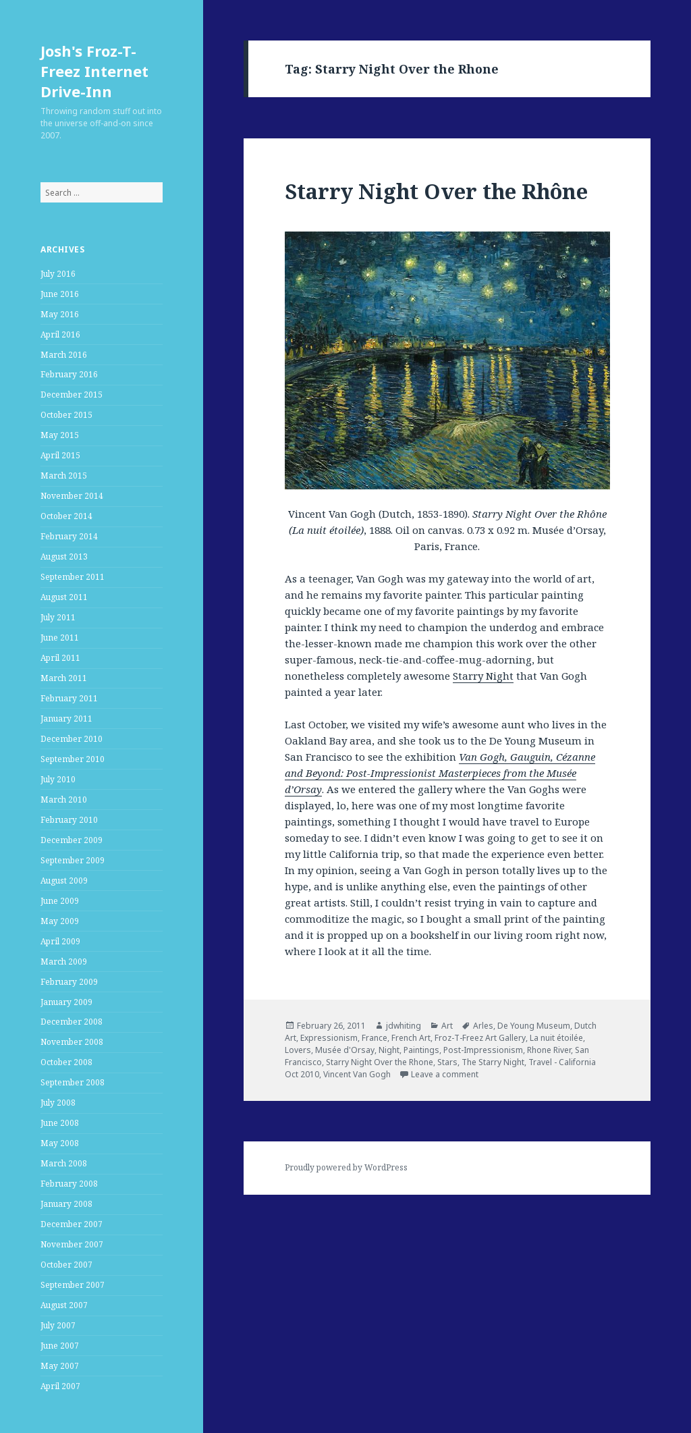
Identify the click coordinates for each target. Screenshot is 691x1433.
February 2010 (69, 820)
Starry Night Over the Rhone (379, 1062)
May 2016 (59, 314)
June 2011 (59, 637)
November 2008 (71, 1042)
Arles (483, 1025)
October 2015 (66, 415)
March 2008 (63, 1163)
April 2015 (60, 455)
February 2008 (69, 1183)
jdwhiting (403, 1025)
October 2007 (66, 1264)
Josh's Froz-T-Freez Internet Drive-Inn (94, 70)
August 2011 (64, 597)
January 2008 (66, 1204)
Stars (447, 1062)
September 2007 (72, 1285)
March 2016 (63, 354)
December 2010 (71, 739)
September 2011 (72, 577)
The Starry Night (493, 1062)
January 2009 (66, 1002)
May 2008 (59, 1143)
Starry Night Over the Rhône (436, 191)
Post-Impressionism (483, 1050)
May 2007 (59, 1366)
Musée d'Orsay (345, 1050)
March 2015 (63, 475)
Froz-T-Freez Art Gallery (480, 1038)
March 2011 (63, 678)
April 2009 (60, 941)
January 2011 (66, 718)
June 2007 (59, 1345)
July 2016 (58, 273)
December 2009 (71, 840)
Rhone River (549, 1050)
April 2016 (60, 334)
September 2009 (72, 860)
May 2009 (59, 921)
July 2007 (58, 1325)
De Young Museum (533, 1025)
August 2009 (64, 880)
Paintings (421, 1050)
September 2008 (72, 1082)
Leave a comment (444, 1074)
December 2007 (71, 1224)
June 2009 (59, 901)
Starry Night (483, 675)
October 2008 (66, 1062)
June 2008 (59, 1123)
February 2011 (69, 698)
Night (389, 1050)
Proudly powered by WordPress (346, 1167)
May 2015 (59, 435)
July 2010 (58, 779)
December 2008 (71, 1021)
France (374, 1038)
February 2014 (69, 536)
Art (447, 1025)
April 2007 (60, 1386)
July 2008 (58, 1102)
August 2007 (64, 1305)
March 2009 (63, 961)
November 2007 (71, 1244)
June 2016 (59, 294)
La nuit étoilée (556, 1038)
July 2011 (58, 617)
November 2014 (71, 496)
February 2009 (69, 982)
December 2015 (71, 394)
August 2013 (64, 556)
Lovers (298, 1050)
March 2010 (63, 799)
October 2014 (66, 516)
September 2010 (72, 759)
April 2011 (60, 658)
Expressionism (329, 1038)
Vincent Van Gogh (357, 1074)
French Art (411, 1038)
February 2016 (69, 374)
